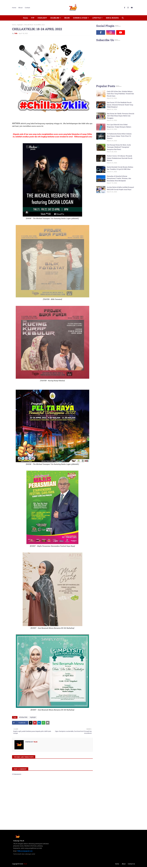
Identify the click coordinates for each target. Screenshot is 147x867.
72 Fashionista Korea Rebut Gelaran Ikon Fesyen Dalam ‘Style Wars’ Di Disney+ (119, 136)
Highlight (20, 25)
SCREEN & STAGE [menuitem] (80, 18)
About (20, 7)
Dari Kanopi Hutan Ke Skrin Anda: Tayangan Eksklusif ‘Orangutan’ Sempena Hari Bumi (119, 147)
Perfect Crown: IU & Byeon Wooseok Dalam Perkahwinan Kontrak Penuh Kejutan (119, 158)
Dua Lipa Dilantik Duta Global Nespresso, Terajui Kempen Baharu (119, 126)
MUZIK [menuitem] (67, 18)
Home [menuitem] (25, 18)
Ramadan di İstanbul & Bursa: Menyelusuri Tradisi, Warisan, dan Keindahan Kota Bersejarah (119, 178)
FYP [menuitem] (32, 18)
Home (14, 7)
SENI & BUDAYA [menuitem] (112, 18)
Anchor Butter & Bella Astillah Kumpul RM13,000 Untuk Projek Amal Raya (120, 188)
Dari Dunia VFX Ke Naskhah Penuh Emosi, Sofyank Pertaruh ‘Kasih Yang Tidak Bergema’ (120, 104)
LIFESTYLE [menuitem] (96, 18)
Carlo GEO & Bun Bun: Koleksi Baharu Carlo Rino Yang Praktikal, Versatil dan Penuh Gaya (120, 93)
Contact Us (131, 864)
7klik (15, 33)
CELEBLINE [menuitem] (54, 18)
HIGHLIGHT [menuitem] (42, 18)
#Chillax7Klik (23, 717)
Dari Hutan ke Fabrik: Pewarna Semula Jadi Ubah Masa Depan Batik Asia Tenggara (120, 116)
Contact (27, 7)
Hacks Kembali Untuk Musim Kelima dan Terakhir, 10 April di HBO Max (120, 168)
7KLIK (25, 864)
